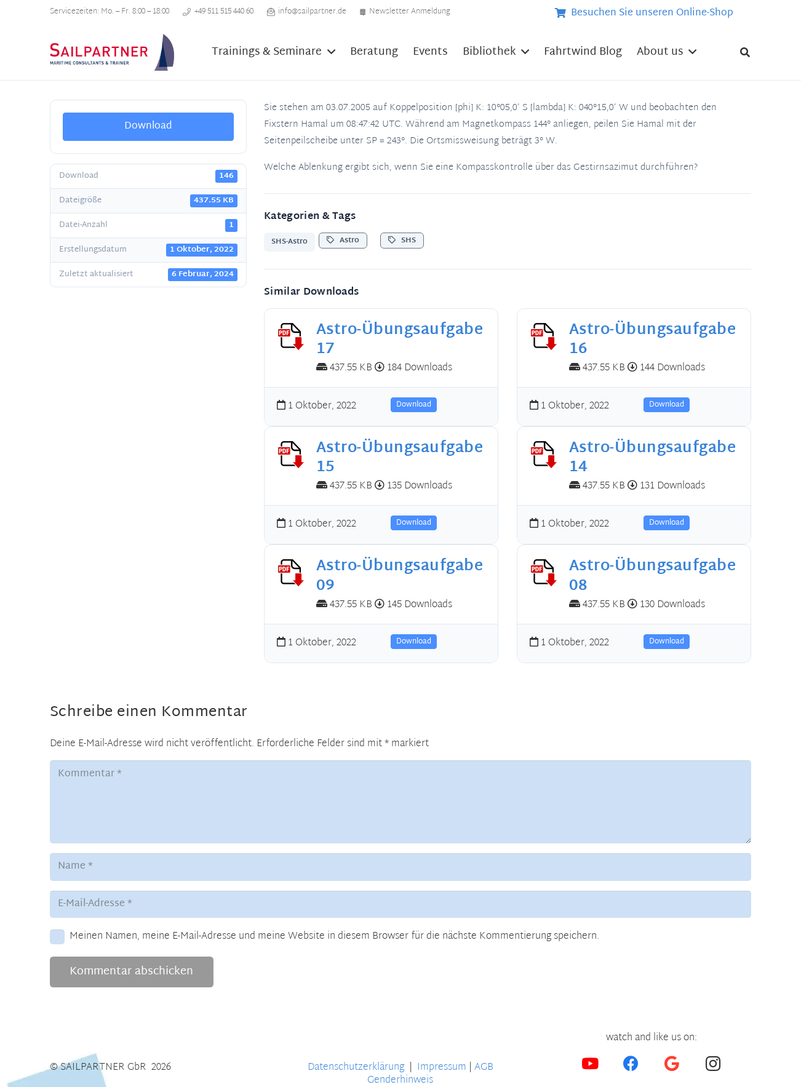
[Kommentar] (400, 801)
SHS (402, 240)
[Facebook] (631, 1064)
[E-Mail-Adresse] (400, 904)
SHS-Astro (289, 242)
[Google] (672, 1064)
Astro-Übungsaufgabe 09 (399, 576)
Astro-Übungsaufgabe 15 (399, 458)
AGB (483, 1068)
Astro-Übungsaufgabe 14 (652, 458)
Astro (343, 240)
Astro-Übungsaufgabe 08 (652, 576)
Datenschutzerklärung (357, 1068)
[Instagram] (712, 1064)
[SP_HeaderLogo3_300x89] (112, 52)
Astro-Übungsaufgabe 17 (399, 340)
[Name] (400, 867)
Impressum (441, 1068)
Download (148, 126)
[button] (328, 52)
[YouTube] (590, 1064)
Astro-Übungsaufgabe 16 (652, 340)
